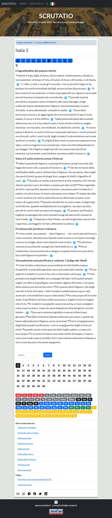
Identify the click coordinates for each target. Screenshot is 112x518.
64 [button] (33, 386)
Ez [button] (66, 403)
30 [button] (89, 370)
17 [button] (23, 370)
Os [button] (77, 403)
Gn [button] (25, 407)
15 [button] (89, 365)
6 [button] (43, 365)
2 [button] (23, 365)
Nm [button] (35, 395)
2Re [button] (88, 395)
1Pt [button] (35, 416)
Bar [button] (60, 403)
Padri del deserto (25, 443)
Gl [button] (83, 403)
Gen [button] (19, 395)
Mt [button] (71, 407)
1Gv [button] (48, 416)
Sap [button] (30, 403)
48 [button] (28, 380)
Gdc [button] (53, 395)
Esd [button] (31, 399)
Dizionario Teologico (27, 427)
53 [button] (54, 380)
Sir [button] (36, 403)
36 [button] (43, 375)
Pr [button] (90, 399)
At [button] (94, 407)
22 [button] (48, 370)
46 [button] (18, 380)
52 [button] (48, 380)
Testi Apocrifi (24, 464)
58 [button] (79, 380)
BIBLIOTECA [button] (36, 3)
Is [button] (41, 403)
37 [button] (48, 375)
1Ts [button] (63, 412)
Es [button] (25, 395)
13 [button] (79, 365)
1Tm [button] (76, 412)
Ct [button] (24, 403)
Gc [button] (29, 416)
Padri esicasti (23, 449)
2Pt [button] (41, 416)
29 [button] (84, 370)
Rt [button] (59, 395)
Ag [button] (54, 407)
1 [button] (18, 365)
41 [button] (69, 375)
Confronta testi (25, 484)
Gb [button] (78, 399)
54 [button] (59, 380)
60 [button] (89, 380)
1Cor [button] (25, 412)
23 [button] (54, 370)
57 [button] (74, 380)
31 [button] (18, 375)
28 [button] (79, 370)
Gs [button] (47, 395)
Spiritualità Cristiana (27, 459)
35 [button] (38, 375)
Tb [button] (43, 399)
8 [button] (53, 365)
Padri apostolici (24, 438)
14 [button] (84, 365)
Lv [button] (30, 395)
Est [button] (55, 399)
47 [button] (23, 380)
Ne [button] (37, 399)
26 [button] (69, 370)
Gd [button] (68, 416)
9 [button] (58, 365)
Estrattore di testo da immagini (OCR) (34, 479)
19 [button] (33, 370)
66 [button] (43, 386)
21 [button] (43, 370)
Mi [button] (30, 407)
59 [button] (84, 380)
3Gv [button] (62, 416)
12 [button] (74, 365)
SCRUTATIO (9, 3)
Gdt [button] (49, 399)
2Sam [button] (74, 395)
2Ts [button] (69, 412)
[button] (53, 3)
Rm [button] (18, 412)
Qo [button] (18, 403)
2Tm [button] (83, 412)
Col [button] (56, 412)
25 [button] (64, 370)
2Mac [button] (71, 399)
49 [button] (33, 380)
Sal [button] (84, 399)
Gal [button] (39, 412)
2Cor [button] (32, 412)
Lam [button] (53, 403)
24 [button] (59, 370)
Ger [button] (47, 403)
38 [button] (54, 375)
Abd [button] (19, 407)
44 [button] (84, 375)
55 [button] (64, 380)
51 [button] (43, 380)
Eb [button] (24, 416)
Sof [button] (48, 407)
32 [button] (23, 375)
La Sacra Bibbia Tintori (46, 42)
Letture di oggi (76, 22)
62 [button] (23, 386)
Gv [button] (88, 407)
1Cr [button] (18, 399)
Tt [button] (89, 412)
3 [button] (28, 365)
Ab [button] (42, 407)
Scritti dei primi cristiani (28, 433)
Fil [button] (51, 412)
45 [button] (89, 375)
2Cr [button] (25, 399)
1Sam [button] (66, 395)
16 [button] (18, 370)
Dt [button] (41, 395)
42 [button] (74, 375)
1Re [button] (81, 395)
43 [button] (79, 375)
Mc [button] (77, 407)
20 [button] (38, 370)
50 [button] (38, 380)
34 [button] (33, 375)
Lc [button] (83, 407)
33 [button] (28, 375)
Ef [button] (45, 412)
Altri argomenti (24, 470)
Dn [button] (71, 403)
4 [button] (33, 365)
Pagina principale (25, 42)
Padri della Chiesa (25, 454)
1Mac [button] (63, 399)
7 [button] (48, 365)
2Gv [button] (55, 416)
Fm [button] (18, 416)
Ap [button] (74, 416)
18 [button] (28, 370)
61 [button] (18, 386)
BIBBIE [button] (22, 3)
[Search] (30, 355)
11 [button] (69, 365)
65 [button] (38, 386)
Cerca (47, 355)
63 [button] (28, 386)
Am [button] (88, 403)
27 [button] (74, 370)
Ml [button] (65, 407)
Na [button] (36, 407)
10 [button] (64, 365)
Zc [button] (60, 407)
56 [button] (69, 380)
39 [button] (59, 375)
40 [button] (64, 375)
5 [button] (38, 365)
